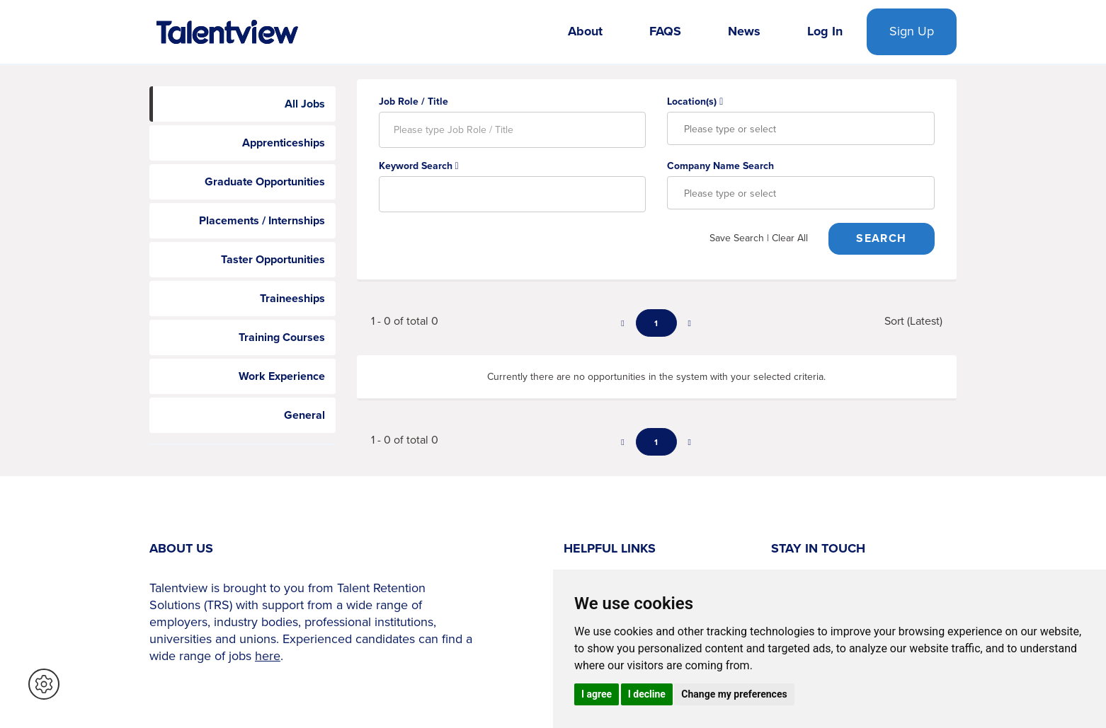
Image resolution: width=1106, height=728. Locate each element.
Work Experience (282, 376)
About (585, 31)
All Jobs (305, 104)
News (744, 31)
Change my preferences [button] (734, 694)
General (304, 415)
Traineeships (292, 298)
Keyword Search (419, 165)
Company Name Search (720, 165)
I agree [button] (596, 694)
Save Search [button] (736, 238)
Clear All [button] (790, 238)
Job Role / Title (413, 101)
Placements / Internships (262, 220)
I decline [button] (647, 694)
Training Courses (282, 337)
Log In (825, 31)
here (267, 656)
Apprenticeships (283, 142)
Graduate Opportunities (265, 181)
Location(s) (695, 101)
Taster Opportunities (273, 259)
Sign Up (911, 31)
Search (881, 238)
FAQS (665, 31)
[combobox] (801, 129)
